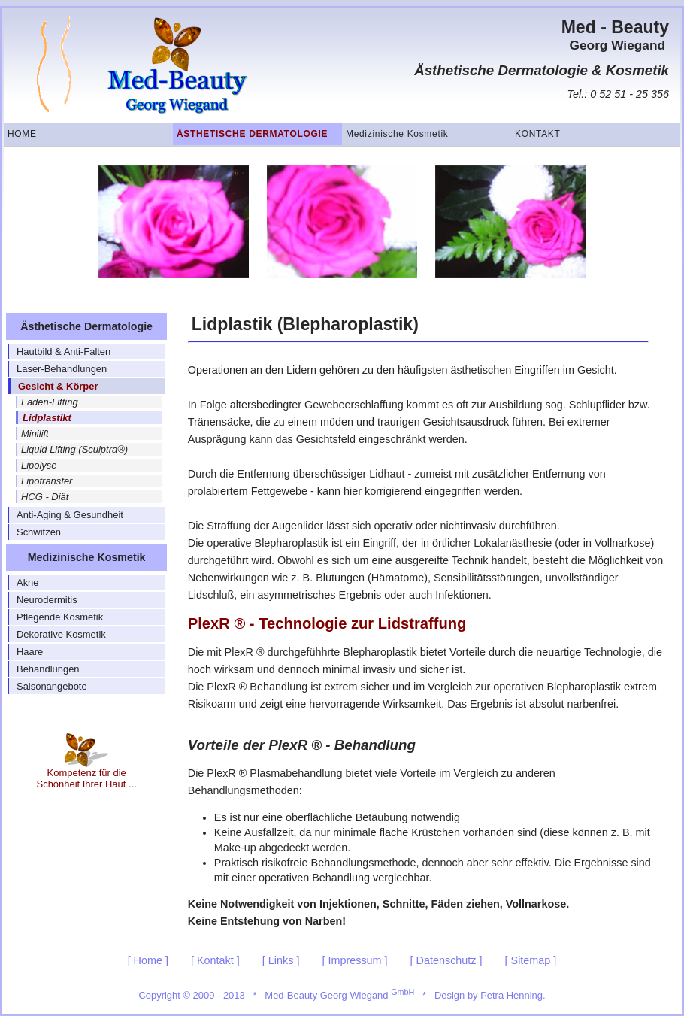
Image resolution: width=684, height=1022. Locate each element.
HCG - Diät (44, 496)
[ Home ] (148, 960)
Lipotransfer (46, 481)
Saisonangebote (52, 686)
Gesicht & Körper (58, 386)
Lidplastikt (47, 417)
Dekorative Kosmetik (61, 634)
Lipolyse (39, 465)
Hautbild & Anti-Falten (63, 351)
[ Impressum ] (354, 960)
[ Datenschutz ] (446, 960)
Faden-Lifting (49, 402)
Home (22, 134)
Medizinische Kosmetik (397, 134)
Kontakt (538, 134)
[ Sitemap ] (531, 960)
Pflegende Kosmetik (60, 617)
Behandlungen (48, 669)
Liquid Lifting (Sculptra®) (74, 449)
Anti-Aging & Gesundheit (70, 514)
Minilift (35, 433)
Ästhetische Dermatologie (252, 134)
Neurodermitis (47, 599)
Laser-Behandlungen (62, 369)
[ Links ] (281, 960)
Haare (30, 651)
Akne (28, 582)
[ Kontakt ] (215, 960)
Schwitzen (39, 532)
